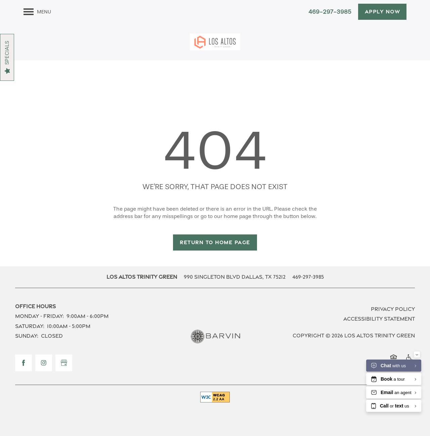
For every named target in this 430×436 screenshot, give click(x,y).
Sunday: (26, 336)
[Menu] (37, 11)
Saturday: (29, 326)
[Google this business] (63, 363)
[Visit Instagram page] (43, 363)
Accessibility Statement (379, 319)
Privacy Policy (393, 309)
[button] (382, 12)
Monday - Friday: (39, 316)
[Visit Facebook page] (23, 363)
